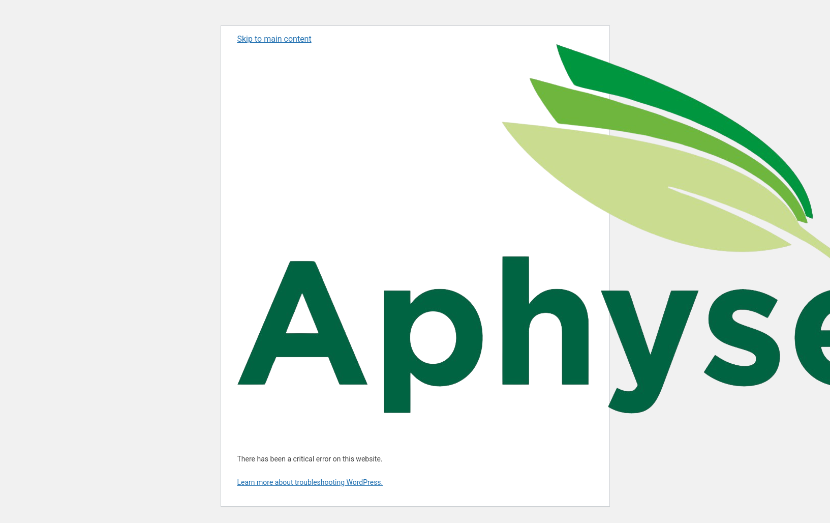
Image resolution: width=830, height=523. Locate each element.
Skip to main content (274, 39)
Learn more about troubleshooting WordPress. (310, 482)
